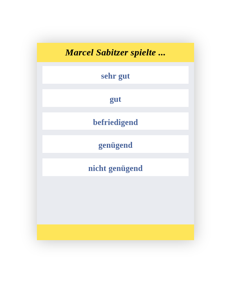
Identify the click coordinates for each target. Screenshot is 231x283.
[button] (115, 75)
